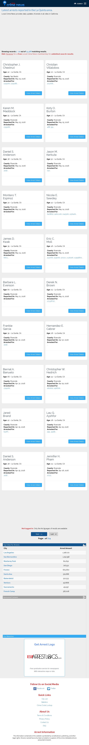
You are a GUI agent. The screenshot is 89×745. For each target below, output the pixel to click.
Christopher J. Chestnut (11, 66)
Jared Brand (7, 414)
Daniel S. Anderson (9, 153)
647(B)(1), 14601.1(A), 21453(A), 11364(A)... (62, 214)
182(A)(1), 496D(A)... (54, 388)
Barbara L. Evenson (9, 284)
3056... (6, 171)
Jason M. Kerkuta (52, 153)
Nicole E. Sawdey (52, 197)
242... (49, 171)
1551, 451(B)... (51, 432)
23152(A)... (7, 127)
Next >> (39, 534)
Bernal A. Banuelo (8, 371)
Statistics (44, 702)
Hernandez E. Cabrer (55, 327)
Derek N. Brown (52, 284)
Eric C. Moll (50, 240)
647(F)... (6, 432)
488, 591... (50, 127)
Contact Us (44, 722)
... (4, 214)
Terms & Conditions (44, 715)
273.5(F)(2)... (51, 301)
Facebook (38, 688)
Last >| (53, 534)
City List (45, 699)
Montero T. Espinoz (10, 197)
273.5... (49, 475)
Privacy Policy (44, 719)
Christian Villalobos (52, 66)
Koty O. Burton (50, 109)
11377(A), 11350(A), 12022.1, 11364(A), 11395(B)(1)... (65, 258)
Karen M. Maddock (9, 109)
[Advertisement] (44, 33)
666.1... (6, 258)
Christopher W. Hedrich (55, 371)
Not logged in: (28, 528)
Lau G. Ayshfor (51, 414)
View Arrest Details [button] (33, 93)
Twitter (51, 688)
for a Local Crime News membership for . (40, 54)
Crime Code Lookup (44, 705)
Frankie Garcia (7, 327)
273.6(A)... (50, 83)
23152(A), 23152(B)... (11, 83)
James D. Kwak (9, 240)
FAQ (44, 726)
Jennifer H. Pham (53, 458)
